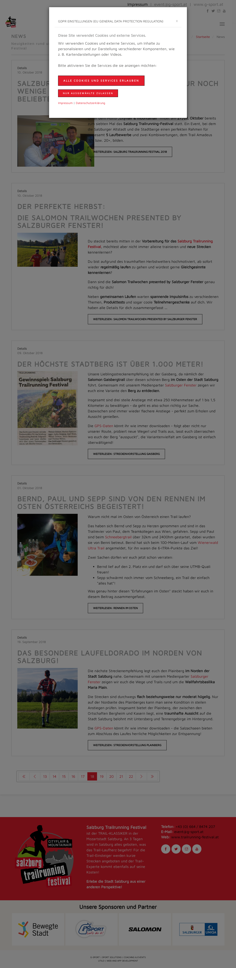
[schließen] (177, 20)
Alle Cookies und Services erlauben (101, 80)
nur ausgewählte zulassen (88, 93)
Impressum (65, 103)
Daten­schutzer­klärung (90, 103)
